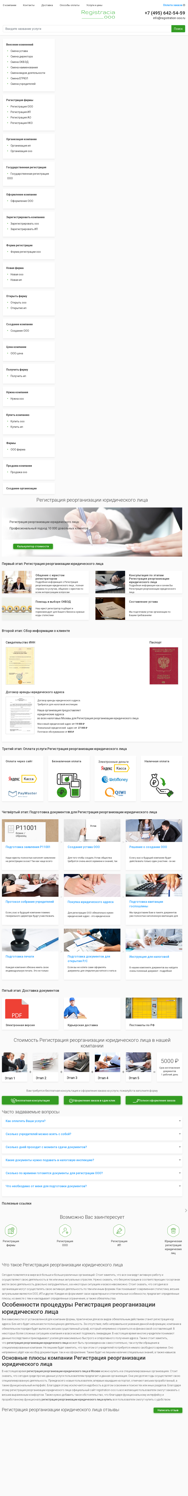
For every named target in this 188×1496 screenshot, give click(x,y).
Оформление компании (21, 194)
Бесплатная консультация (30, 1100)
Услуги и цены (94, 5)
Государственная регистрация (26, 167)
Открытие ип (18, 308)
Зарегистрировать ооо (25, 223)
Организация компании (21, 139)
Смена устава (19, 51)
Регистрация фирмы (19, 100)
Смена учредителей (23, 83)
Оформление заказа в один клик (92, 1101)
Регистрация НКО (22, 122)
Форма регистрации (19, 245)
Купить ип (17, 426)
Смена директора (22, 56)
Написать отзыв (168, 1410)
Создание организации (21, 488)
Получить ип (18, 376)
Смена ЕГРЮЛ (19, 78)
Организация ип (21, 145)
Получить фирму (17, 369)
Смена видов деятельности (28, 72)
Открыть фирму (16, 296)
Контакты (29, 5)
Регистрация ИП (21, 112)
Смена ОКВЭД (20, 61)
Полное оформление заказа (154, 1101)
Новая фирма (15, 268)
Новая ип (16, 279)
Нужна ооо (17, 398)
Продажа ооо (19, 472)
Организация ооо (21, 151)
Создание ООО (20, 330)
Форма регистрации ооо (26, 251)
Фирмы (11, 443)
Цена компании (16, 346)
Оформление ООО (22, 200)
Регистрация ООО (22, 106)
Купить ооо (18, 421)
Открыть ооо (18, 302)
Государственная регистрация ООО (28, 176)
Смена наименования (24, 67)
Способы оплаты (70, 5)
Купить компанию (17, 414)
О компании (9, 5)
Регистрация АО (21, 117)
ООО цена (17, 353)
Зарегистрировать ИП (24, 229)
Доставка (47, 5)
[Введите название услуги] (87, 28)
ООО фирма (18, 449)
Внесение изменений (19, 44)
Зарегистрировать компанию (25, 217)
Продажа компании (19, 465)
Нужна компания (17, 392)
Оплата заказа (174, 5)
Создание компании (19, 324)
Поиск (178, 29)
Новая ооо (17, 274)
